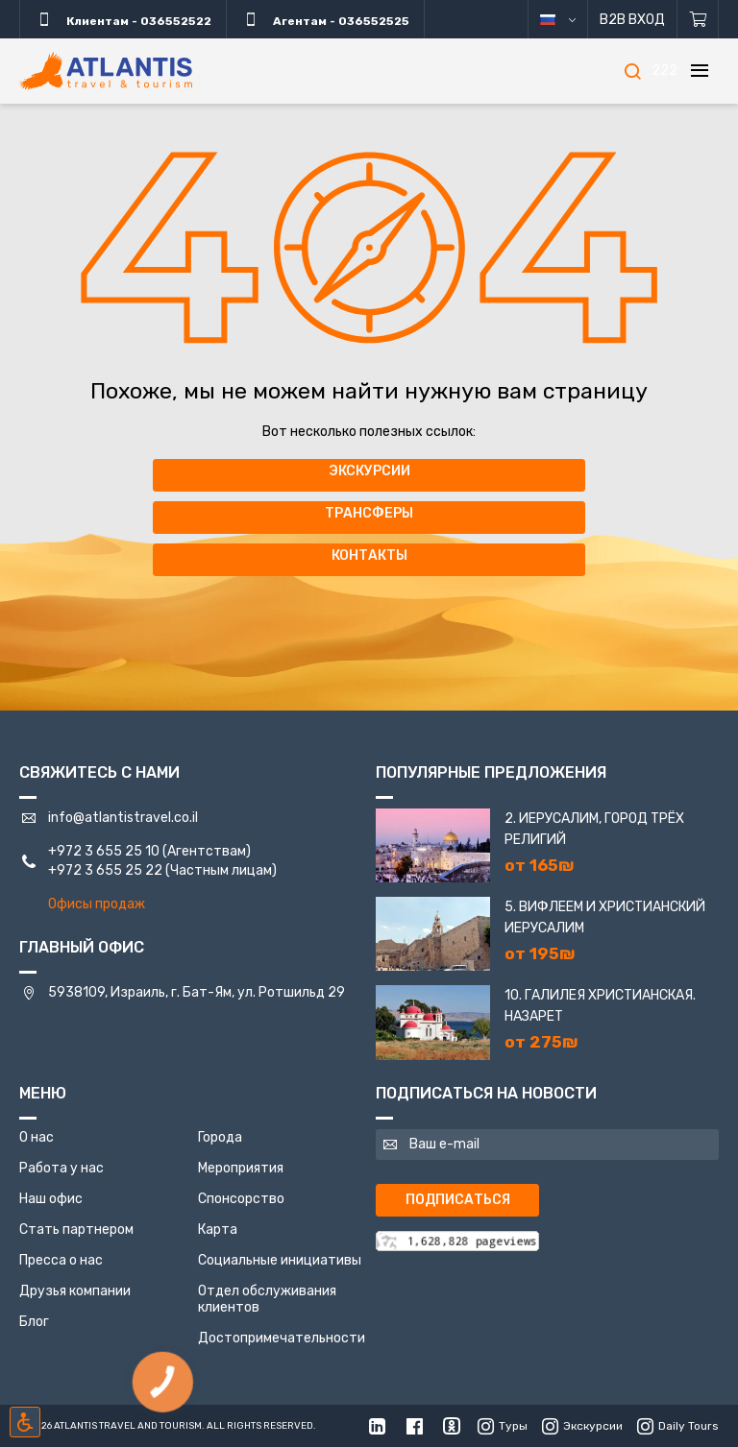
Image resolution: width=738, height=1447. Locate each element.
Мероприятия (240, 1168)
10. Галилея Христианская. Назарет (600, 1006)
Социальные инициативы (279, 1260)
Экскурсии (369, 471)
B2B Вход (632, 20)
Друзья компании (75, 1291)
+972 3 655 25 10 (104, 851)
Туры (503, 1425)
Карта (217, 1229)
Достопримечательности (281, 1338)
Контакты (369, 555)
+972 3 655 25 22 (105, 870)
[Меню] (699, 71)
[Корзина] (698, 19)
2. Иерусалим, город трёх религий (594, 829)
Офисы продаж (96, 904)
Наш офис (51, 1199)
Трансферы (369, 513)
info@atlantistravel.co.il (123, 817)
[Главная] (105, 71)
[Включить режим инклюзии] (25, 1422)
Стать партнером (76, 1229)
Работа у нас (61, 1168)
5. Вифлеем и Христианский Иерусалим (604, 917)
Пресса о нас (61, 1260)
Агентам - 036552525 (325, 19)
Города (220, 1137)
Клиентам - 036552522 (123, 19)
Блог (34, 1322)
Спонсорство (241, 1199)
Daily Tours (678, 1425)
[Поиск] (632, 71)
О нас (36, 1137)
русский (572, 19)
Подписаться (458, 1200)
